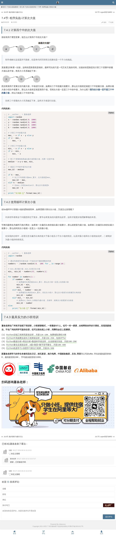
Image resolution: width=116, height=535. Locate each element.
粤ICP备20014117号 (76, 526)
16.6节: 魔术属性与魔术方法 (13, 12)
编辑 (104, 22)
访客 (10, 450)
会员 (101, 532)
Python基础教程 (13, 7)
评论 (43, 532)
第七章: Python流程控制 (28, 7)
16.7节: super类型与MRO (103, 12)
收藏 (110, 22)
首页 (3, 7)
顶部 (72, 532)
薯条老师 (13, 459)
